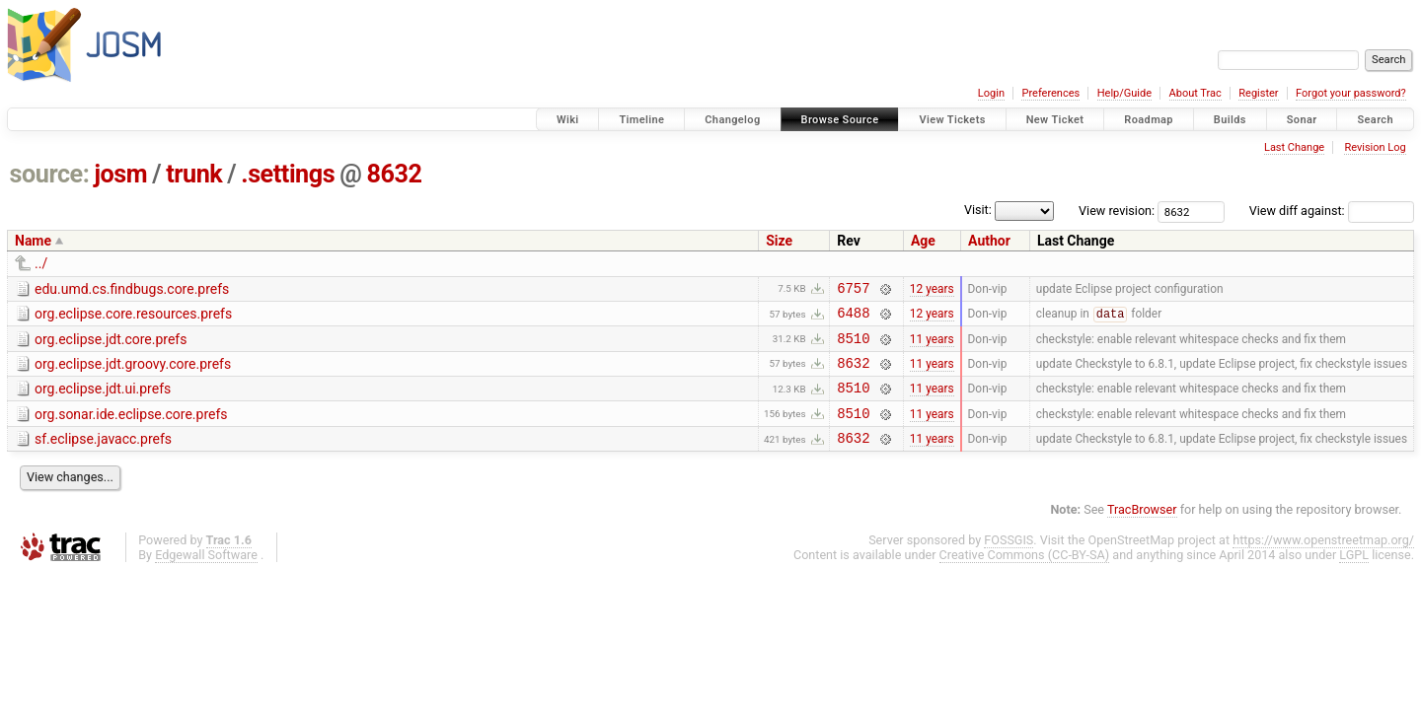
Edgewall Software (206, 575)
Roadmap (1148, 119)
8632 (393, 174)
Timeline (641, 119)
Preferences (1050, 93)
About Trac (1195, 93)
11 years (932, 346)
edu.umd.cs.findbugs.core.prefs (132, 289)
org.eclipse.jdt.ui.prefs (103, 400)
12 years (932, 290)
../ (41, 263)
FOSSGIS (1008, 560)
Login (991, 93)
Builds (1230, 119)
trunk (194, 174)
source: (50, 174)
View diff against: (1331, 210)
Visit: (978, 209)
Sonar (1302, 119)
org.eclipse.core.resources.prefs (133, 316)
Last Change (1294, 147)
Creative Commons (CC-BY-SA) (1024, 575)
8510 (853, 346)
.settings (288, 174)
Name (33, 240)
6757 (853, 290)
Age (923, 240)
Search (1375, 119)
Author (989, 240)
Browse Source (840, 119)
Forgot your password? (1351, 93)
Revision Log (1374, 147)
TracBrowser (1142, 530)
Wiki (568, 119)
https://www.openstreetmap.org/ (1323, 560)
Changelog (732, 119)
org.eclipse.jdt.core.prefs (111, 345)
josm (120, 174)
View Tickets (952, 119)
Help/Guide (1124, 93)
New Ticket (1055, 119)
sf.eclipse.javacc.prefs (103, 456)
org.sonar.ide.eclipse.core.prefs (131, 429)
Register (1258, 93)
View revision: (1117, 210)
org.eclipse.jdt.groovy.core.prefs (133, 373)
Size (779, 240)
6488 (853, 318)
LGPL (1354, 575)
